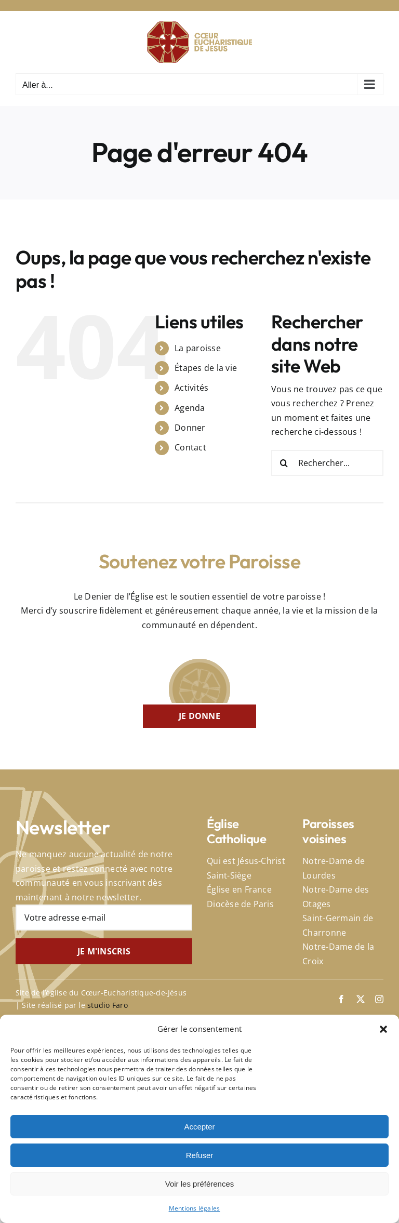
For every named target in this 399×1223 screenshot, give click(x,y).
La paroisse (198, 348)
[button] (383, 1029)
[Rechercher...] (327, 463)
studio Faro (107, 1005)
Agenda (190, 408)
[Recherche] (284, 463)
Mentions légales (194, 1208)
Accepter (199, 1126)
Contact (190, 447)
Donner (190, 427)
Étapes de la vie (206, 368)
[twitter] (360, 999)
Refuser (200, 1155)
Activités (191, 387)
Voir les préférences (199, 1183)
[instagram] (379, 999)
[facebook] (341, 999)
